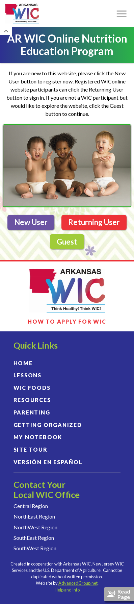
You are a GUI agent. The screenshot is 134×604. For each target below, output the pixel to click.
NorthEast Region (34, 516)
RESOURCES (32, 400)
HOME (23, 363)
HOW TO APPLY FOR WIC (67, 322)
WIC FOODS (32, 387)
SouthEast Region (34, 537)
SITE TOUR (31, 449)
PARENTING (32, 412)
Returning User (94, 222)
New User (31, 222)
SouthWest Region (35, 548)
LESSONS (28, 375)
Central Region (31, 506)
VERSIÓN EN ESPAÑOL (48, 462)
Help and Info (67, 590)
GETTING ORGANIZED (48, 425)
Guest (67, 241)
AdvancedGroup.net (78, 583)
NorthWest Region (35, 527)
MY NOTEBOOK (38, 437)
